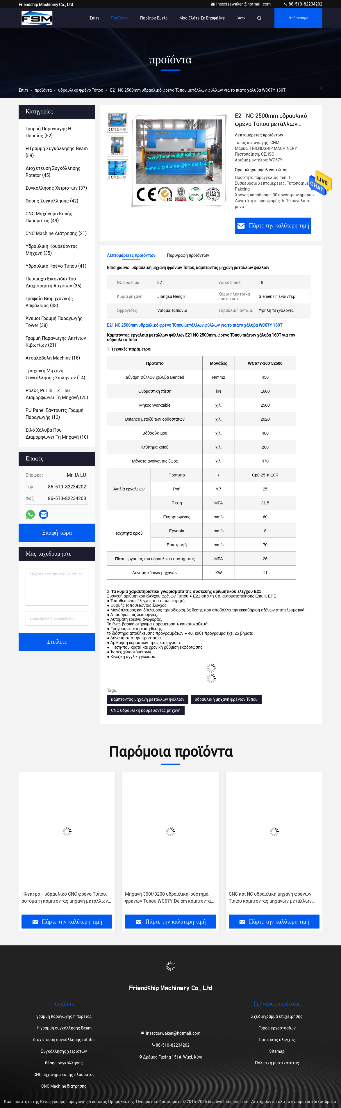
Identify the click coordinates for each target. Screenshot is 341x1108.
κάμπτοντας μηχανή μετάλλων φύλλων (147, 699)
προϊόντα (43, 90)
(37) (56, 188)
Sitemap (277, 1051)
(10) (57, 433)
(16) (53, 358)
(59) (57, 152)
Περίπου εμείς (154, 18)
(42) (52, 201)
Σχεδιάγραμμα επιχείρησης (277, 1016)
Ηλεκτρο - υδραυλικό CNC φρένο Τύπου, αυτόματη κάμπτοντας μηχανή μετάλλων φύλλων (65, 898)
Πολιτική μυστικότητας (277, 1063)
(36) (53, 282)
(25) (57, 394)
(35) (52, 249)
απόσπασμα (298, 18)
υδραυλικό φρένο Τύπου (80, 90)
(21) (56, 233)
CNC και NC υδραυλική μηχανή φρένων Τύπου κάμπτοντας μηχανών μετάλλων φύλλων (270, 898)
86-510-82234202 (302, 4)
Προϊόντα (119, 18)
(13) (54, 414)
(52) (48, 132)
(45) (53, 172)
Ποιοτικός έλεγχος (277, 1039)
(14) (55, 374)
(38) (54, 322)
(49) (49, 217)
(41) (56, 266)
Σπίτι (94, 18)
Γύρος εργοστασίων (277, 1028)
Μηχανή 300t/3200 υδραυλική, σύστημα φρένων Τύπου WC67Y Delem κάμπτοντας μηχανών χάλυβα (169, 898)
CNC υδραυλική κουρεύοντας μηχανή (146, 710)
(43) (49, 302)
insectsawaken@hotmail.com (241, 4)
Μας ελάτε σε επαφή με (202, 18)
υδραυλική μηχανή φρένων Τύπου (226, 699)
